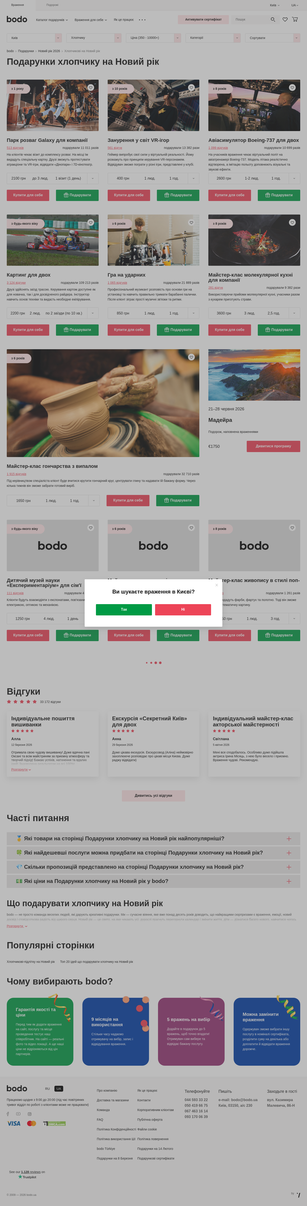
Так (124, 609)
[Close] (216, 585)
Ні (183, 609)
